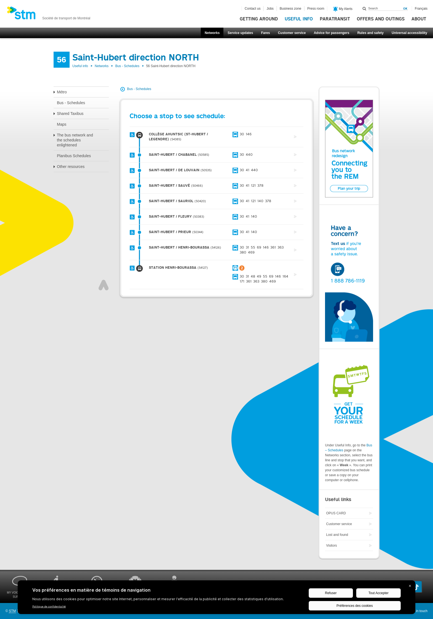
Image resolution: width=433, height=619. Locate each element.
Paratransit (335, 19)
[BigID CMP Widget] (216, 598)
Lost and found (337, 535)
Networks (212, 33)
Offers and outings (381, 19)
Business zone (290, 8)
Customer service (292, 33)
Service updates (240, 33)
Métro (62, 92)
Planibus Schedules (74, 156)
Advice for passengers (331, 33)
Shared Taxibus (70, 113)
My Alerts (343, 9)
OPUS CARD (336, 513)
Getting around (259, 19)
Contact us (252, 8)
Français (421, 8)
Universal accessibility (409, 33)
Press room (315, 8)
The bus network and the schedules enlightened (75, 140)
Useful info (299, 19)
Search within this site (364, 8)
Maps (61, 124)
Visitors (331, 545)
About (418, 19)
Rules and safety (370, 33)
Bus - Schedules (127, 66)
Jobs (269, 8)
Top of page (104, 285)
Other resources (71, 166)
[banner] (48, 14)
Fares (265, 33)
